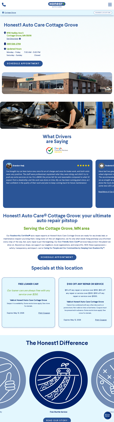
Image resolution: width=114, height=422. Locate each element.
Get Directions (12, 39)
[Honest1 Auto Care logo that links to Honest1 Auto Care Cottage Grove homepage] (56, 5)
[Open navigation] (110, 5)
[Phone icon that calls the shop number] (4, 5)
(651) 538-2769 (14, 44)
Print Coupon (44, 313)
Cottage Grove (10, 12)
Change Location (103, 12)
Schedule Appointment (23, 64)
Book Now (107, 415)
